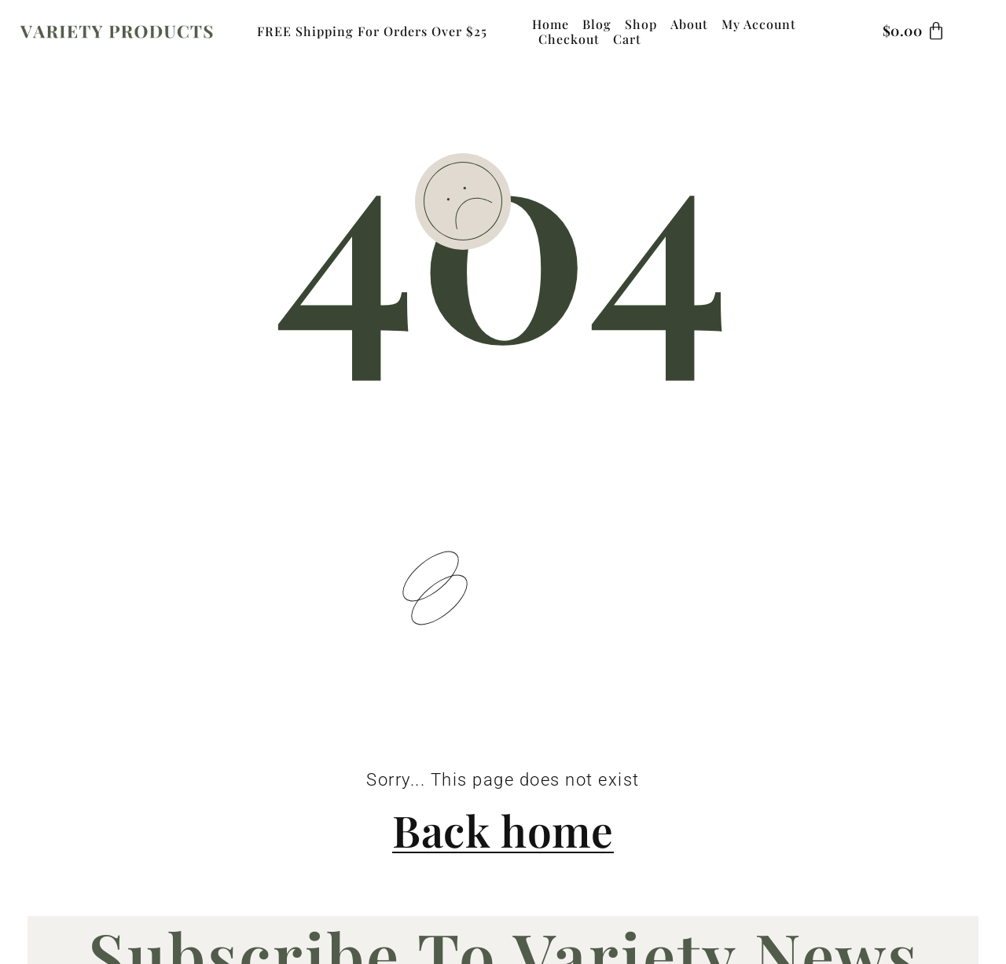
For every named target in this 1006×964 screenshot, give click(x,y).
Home (550, 23)
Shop (641, 23)
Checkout (569, 38)
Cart (627, 38)
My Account (758, 23)
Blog (596, 23)
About (689, 23)
